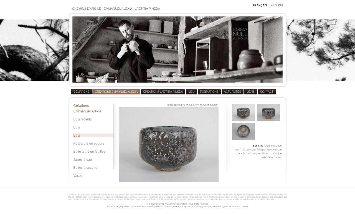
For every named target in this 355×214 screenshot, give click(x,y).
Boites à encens (85, 168)
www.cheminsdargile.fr (176, 204)
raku (88, 195)
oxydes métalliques (219, 195)
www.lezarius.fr (154, 206)
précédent (173, 105)
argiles (198, 195)
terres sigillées (261, 195)
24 (183, 105)
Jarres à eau (82, 160)
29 (201, 105)
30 (204, 105)
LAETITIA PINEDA (147, 8)
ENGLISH (277, 5)
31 (207, 105)
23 (180, 105)
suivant (214, 105)
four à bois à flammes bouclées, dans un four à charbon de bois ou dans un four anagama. (206, 197)
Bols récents (82, 119)
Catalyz (183, 206)
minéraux (206, 195)
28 (197, 105)
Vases (77, 176)
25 (187, 105)
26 (190, 105)
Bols (76, 127)
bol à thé (81, 195)
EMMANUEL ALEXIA (118, 8)
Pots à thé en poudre (88, 143)
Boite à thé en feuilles (89, 151)
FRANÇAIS (260, 5)
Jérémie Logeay (219, 206)
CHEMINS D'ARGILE (86, 8)
